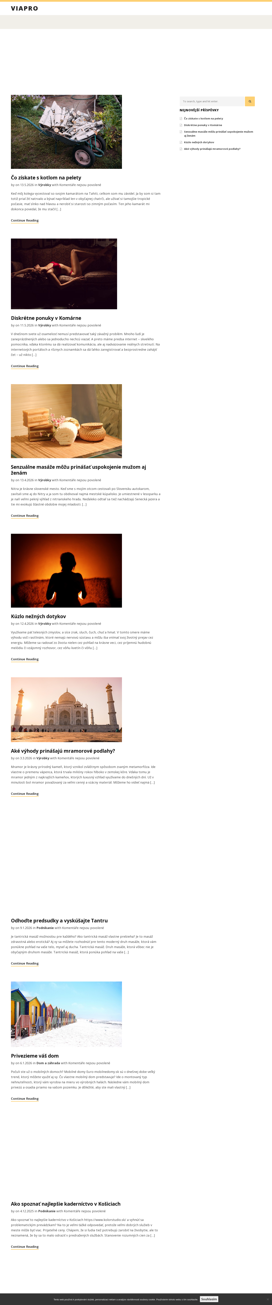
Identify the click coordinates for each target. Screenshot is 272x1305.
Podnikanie (45, 928)
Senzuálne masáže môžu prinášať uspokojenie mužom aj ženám (78, 470)
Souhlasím (209, 1299)
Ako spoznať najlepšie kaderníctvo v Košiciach (66, 1203)
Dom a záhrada (48, 1063)
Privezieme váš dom (35, 1055)
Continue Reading (25, 220)
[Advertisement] (136, 62)
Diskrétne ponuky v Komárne (46, 318)
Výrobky (44, 185)
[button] (250, 101)
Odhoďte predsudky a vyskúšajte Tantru (59, 920)
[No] (267, 1299)
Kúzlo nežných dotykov (38, 616)
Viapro (25, 8)
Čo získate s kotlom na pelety (46, 177)
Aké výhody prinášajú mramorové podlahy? (63, 750)
